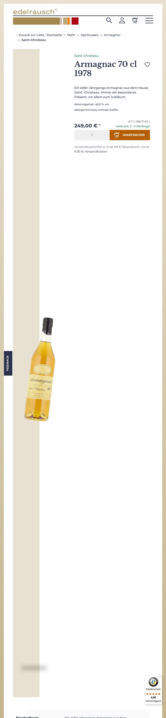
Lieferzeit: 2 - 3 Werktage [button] (133, 126)
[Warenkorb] (135, 20)
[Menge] (92, 135)
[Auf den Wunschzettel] (147, 64)
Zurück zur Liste (31, 35)
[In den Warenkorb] (130, 135)
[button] (109, 20)
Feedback (7, 363)
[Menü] (160, 677)
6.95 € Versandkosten (91, 151)
